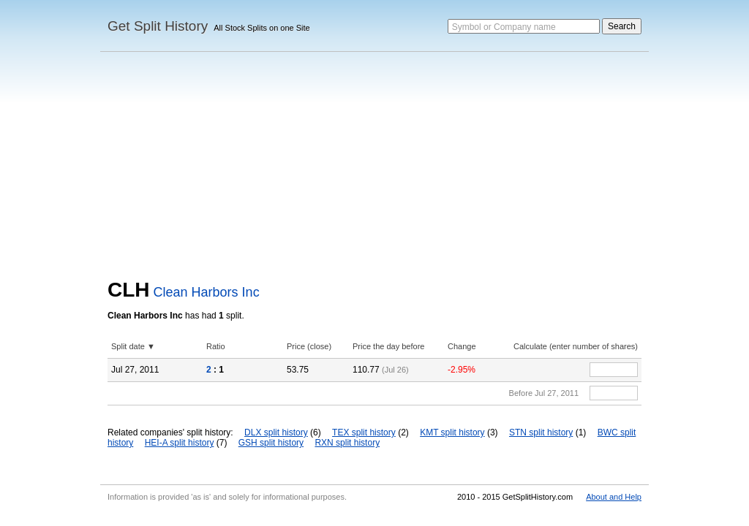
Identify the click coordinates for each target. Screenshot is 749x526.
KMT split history (452, 432)
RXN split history (347, 443)
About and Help (613, 496)
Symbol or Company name (504, 27)
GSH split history (271, 443)
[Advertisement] (374, 168)
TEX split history (364, 432)
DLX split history (276, 432)
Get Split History (158, 26)
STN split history (541, 432)
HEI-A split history (179, 443)
